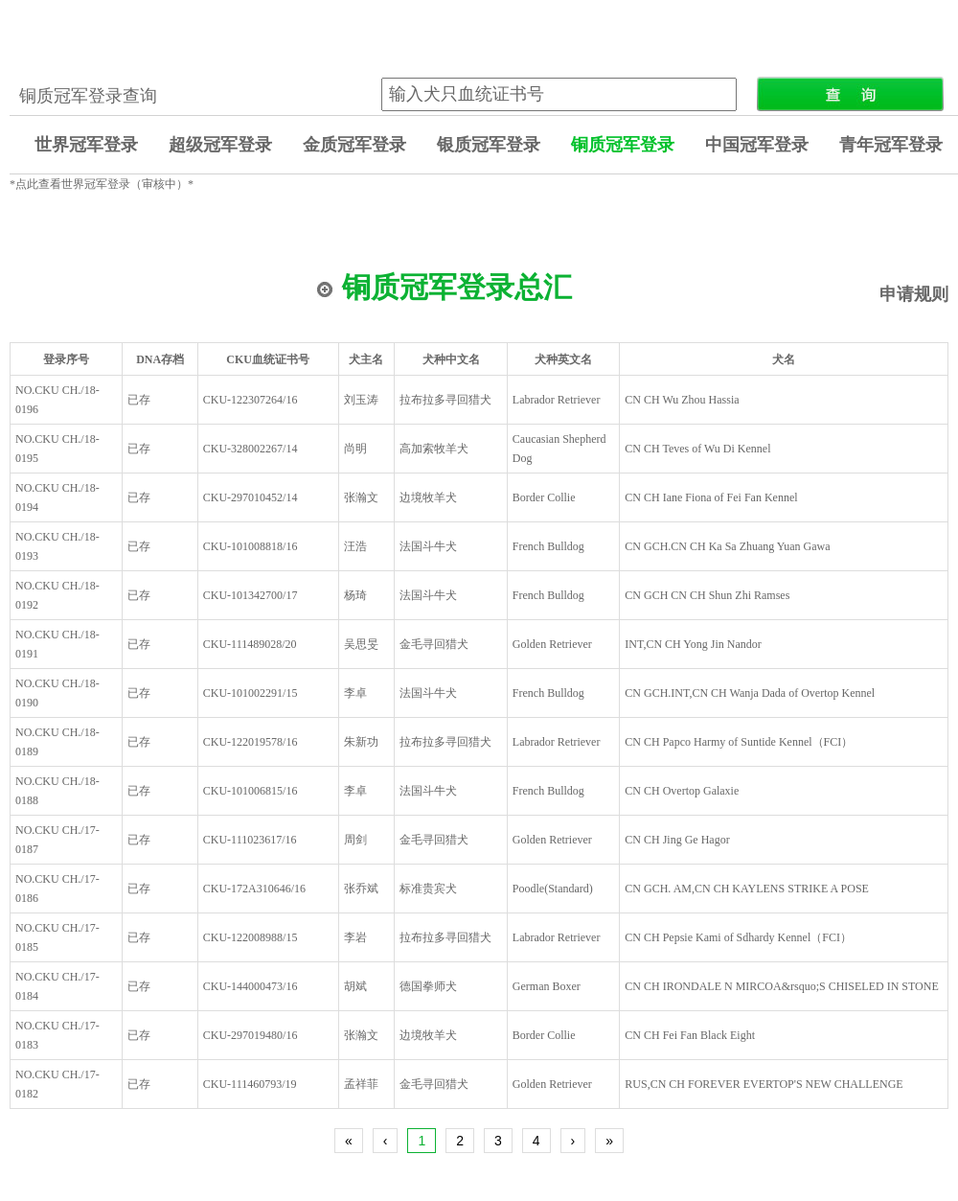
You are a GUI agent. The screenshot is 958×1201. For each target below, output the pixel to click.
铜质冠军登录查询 (88, 95)
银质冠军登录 (488, 144)
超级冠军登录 (220, 144)
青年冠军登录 (891, 144)
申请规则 (913, 294)
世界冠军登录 (86, 144)
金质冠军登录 (354, 144)
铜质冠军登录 (622, 144)
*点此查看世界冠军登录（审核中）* (102, 184)
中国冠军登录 (757, 144)
